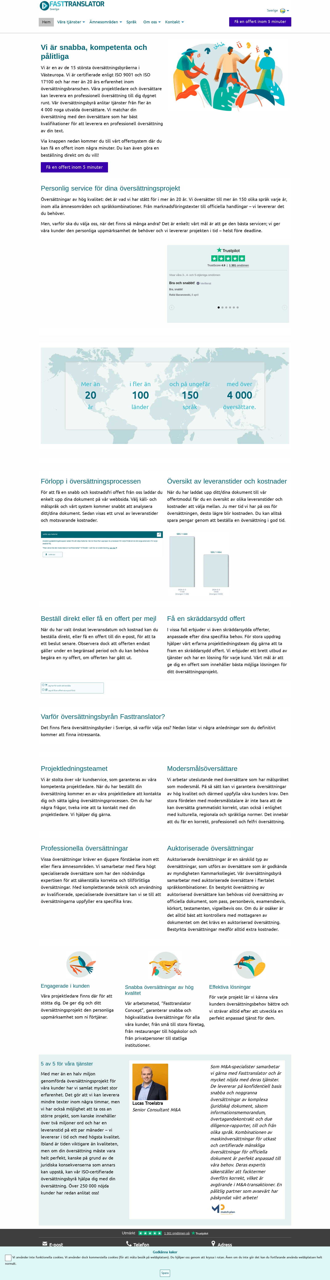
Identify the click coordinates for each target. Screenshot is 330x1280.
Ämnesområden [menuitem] (103, 22)
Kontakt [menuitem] (172, 22)
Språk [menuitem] (131, 22)
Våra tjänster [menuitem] (69, 22)
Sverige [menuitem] (276, 10)
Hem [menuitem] (46, 22)
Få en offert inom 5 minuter (260, 22)
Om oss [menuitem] (150, 22)
